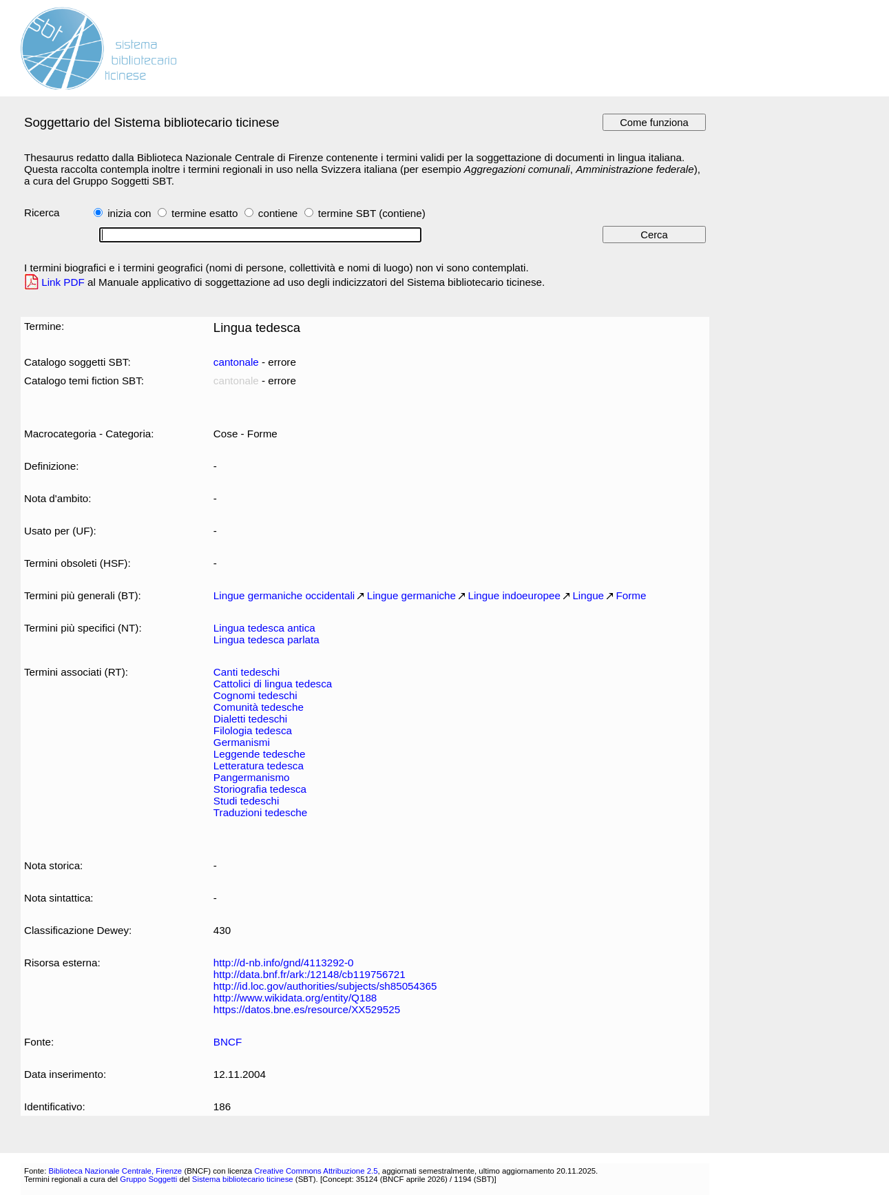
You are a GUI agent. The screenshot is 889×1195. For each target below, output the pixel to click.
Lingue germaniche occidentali (284, 595)
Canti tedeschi (246, 672)
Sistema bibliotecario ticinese (242, 1179)
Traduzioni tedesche (260, 812)
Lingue (588, 595)
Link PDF (63, 282)
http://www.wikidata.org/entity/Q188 (295, 998)
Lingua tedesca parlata (266, 639)
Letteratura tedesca (258, 765)
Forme (631, 595)
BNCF (227, 1042)
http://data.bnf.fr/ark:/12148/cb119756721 (309, 974)
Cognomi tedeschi (255, 695)
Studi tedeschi (246, 801)
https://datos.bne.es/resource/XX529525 (306, 1009)
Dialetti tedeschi (250, 719)
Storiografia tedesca (259, 789)
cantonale (236, 362)
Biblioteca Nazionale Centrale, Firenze (115, 1171)
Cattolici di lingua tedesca (272, 683)
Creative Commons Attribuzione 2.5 (315, 1171)
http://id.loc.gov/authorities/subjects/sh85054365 (325, 986)
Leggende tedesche (259, 754)
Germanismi (241, 742)
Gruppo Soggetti (148, 1179)
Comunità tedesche (258, 707)
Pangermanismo (251, 777)
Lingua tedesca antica (264, 628)
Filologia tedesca (252, 730)
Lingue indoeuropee (514, 595)
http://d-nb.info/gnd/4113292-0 (283, 962)
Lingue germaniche (411, 595)
